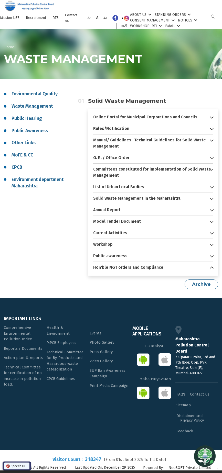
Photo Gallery (102, 342)
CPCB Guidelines (61, 378)
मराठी (123, 26)
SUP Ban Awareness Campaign (107, 373)
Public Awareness (30, 130)
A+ (105, 18)
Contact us (71, 18)
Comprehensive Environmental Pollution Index (18, 333)
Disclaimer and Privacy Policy (190, 418)
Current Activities (110, 232)
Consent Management (152, 20)
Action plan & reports (23, 357)
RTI (156, 25)
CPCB (17, 167)
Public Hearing (27, 118)
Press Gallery (101, 352)
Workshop (140, 26)
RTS (55, 18)
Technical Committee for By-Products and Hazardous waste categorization (65, 361)
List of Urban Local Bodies (118, 186)
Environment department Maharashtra (38, 183)
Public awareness (110, 255)
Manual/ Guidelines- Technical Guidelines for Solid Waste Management (149, 143)
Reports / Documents (23, 348)
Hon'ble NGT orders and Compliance (128, 267)
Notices (187, 20)
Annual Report (107, 209)
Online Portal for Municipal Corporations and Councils (145, 117)
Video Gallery (101, 361)
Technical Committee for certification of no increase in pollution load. (23, 376)
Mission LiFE (9, 18)
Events (95, 333)
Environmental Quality (35, 94)
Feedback (184, 431)
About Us (140, 14)
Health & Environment (58, 330)
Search (213, 16)
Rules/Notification (111, 128)
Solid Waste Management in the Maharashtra (137, 198)
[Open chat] (204, 456)
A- (89, 18)
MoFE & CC (22, 155)
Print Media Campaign (109, 385)
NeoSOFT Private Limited (190, 467)
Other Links (24, 142)
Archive (201, 284)
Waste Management (32, 106)
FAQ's (181, 394)
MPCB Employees (61, 342)
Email (172, 25)
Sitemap (183, 405)
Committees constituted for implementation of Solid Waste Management (152, 172)
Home (9, 47)
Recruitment (36, 18)
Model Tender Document (117, 221)
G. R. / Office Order (111, 157)
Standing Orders (172, 14)
